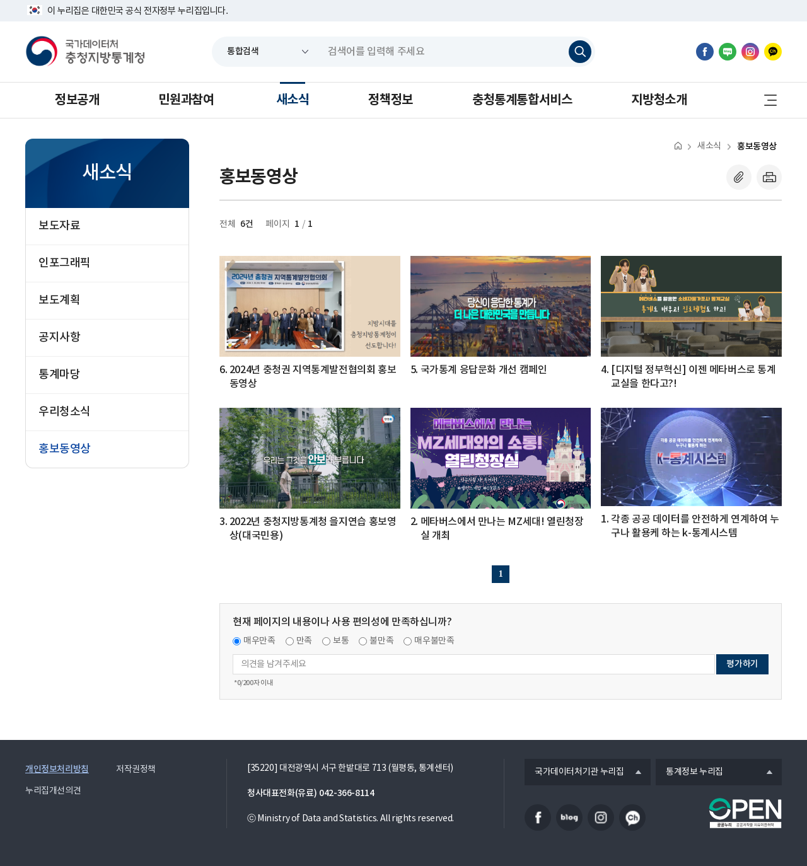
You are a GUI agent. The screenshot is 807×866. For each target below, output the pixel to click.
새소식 (293, 100)
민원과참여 (186, 100)
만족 (304, 641)
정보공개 (77, 100)
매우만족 (259, 641)
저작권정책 (136, 770)
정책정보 (390, 100)
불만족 (381, 641)
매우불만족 (434, 641)
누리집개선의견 (53, 791)
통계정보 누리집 (689, 773)
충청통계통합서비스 (522, 100)
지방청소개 (659, 100)
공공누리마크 (745, 813)
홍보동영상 (757, 146)
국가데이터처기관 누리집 (574, 773)
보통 (341, 641)
